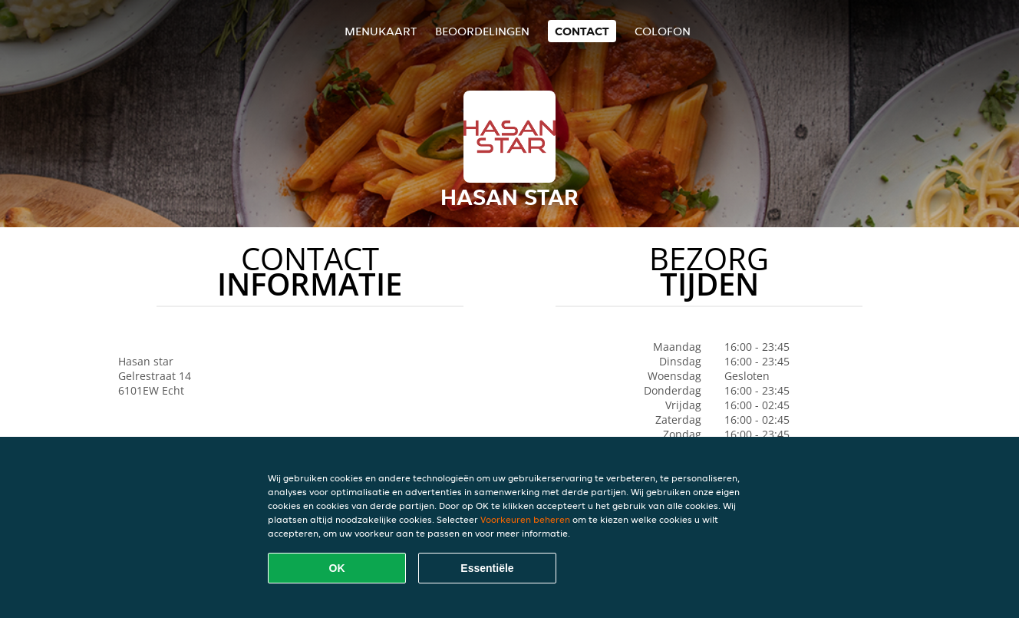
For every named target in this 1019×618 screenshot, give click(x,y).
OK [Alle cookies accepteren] (337, 568)
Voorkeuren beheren (525, 519)
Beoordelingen (482, 31)
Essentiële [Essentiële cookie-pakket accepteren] (486, 568)
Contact (582, 31)
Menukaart (381, 31)
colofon (663, 31)
